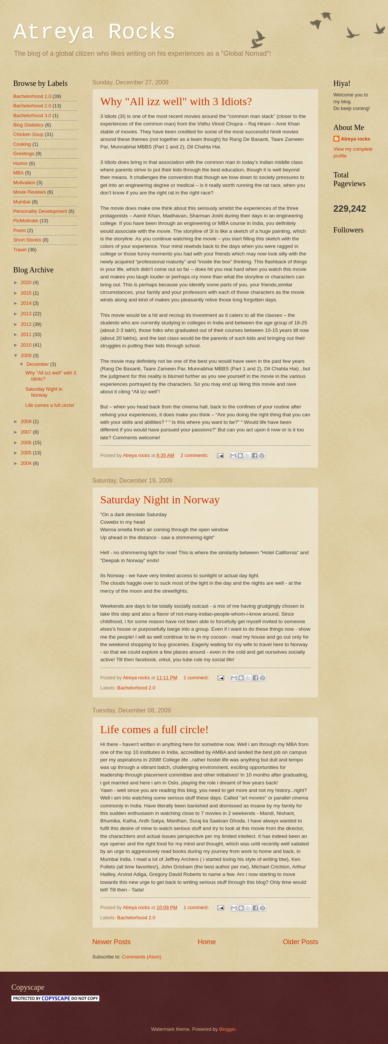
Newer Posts (111, 942)
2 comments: (194, 455)
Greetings (23, 153)
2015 (27, 293)
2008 (27, 421)
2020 (27, 282)
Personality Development (40, 211)
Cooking (22, 144)
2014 (27, 303)
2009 (27, 355)
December (38, 364)
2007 (27, 432)
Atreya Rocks (94, 32)
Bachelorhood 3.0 (32, 115)
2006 (27, 442)
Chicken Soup (28, 134)
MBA (18, 173)
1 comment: (196, 677)
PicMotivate (25, 220)
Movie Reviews (29, 192)
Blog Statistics (28, 125)
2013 (27, 313)
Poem (19, 230)
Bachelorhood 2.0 (136, 688)
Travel (19, 249)
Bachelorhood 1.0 (32, 96)
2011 (27, 334)
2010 (27, 345)
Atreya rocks (355, 139)
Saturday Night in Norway (160, 499)
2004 (27, 463)
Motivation (24, 182)
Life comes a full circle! (154, 729)
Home (207, 942)
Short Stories (27, 240)
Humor (20, 163)
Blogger (227, 1029)
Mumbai (22, 202)
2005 (27, 453)
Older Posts (300, 942)
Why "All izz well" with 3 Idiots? (176, 101)
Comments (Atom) (141, 957)
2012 (27, 324)
